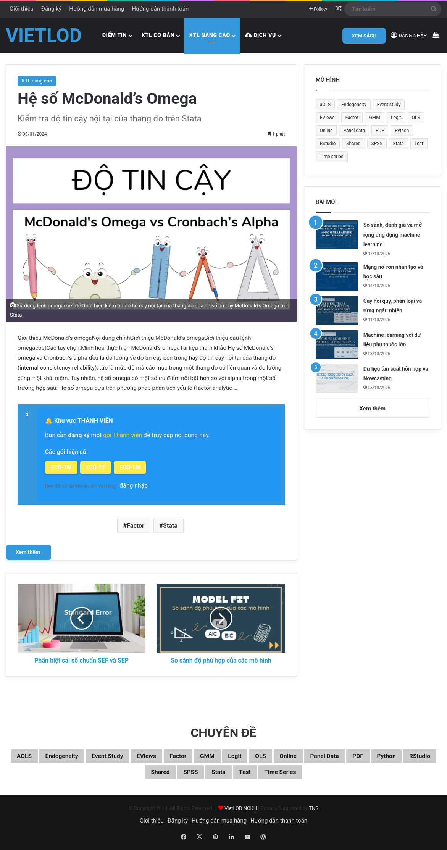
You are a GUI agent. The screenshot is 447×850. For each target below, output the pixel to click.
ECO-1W (61, 467)
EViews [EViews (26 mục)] (327, 117)
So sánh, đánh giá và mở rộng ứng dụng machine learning (392, 234)
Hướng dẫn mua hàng (96, 8)
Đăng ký (51, 8)
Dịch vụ (260, 35)
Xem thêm (29, 551)
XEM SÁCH (364, 36)
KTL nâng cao (209, 35)
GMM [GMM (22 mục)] (374, 117)
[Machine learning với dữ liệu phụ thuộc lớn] (337, 344)
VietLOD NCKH (240, 811)
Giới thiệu (22, 8)
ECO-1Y (96, 467)
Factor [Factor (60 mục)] (351, 117)
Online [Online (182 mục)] (326, 130)
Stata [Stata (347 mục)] (398, 143)
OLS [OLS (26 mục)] (416, 117)
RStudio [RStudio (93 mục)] (328, 143)
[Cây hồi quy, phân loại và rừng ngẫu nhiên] (337, 310)
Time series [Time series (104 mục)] (332, 156)
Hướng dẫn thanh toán (160, 8)
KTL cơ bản (158, 35)
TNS (313, 811)
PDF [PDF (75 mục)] (380, 130)
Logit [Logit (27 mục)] (396, 117)
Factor (135, 524)
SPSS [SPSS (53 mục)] (376, 143)
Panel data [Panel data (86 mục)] (354, 130)
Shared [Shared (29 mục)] (353, 143)
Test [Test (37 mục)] (419, 143)
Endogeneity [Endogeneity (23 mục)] (353, 104)
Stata (170, 524)
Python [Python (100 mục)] (402, 130)
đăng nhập (133, 484)
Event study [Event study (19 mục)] (388, 104)
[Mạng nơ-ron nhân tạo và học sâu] (337, 276)
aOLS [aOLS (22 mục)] (325, 104)
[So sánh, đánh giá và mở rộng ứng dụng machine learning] (337, 234)
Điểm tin (114, 35)
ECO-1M (132, 467)
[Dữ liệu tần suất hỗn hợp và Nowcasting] (337, 378)
